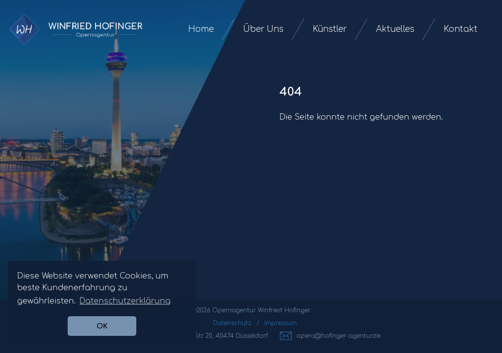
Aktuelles (395, 29)
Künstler (330, 29)
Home (201, 29)
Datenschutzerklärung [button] (125, 301)
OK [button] (102, 326)
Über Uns (263, 29)
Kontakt (460, 29)
